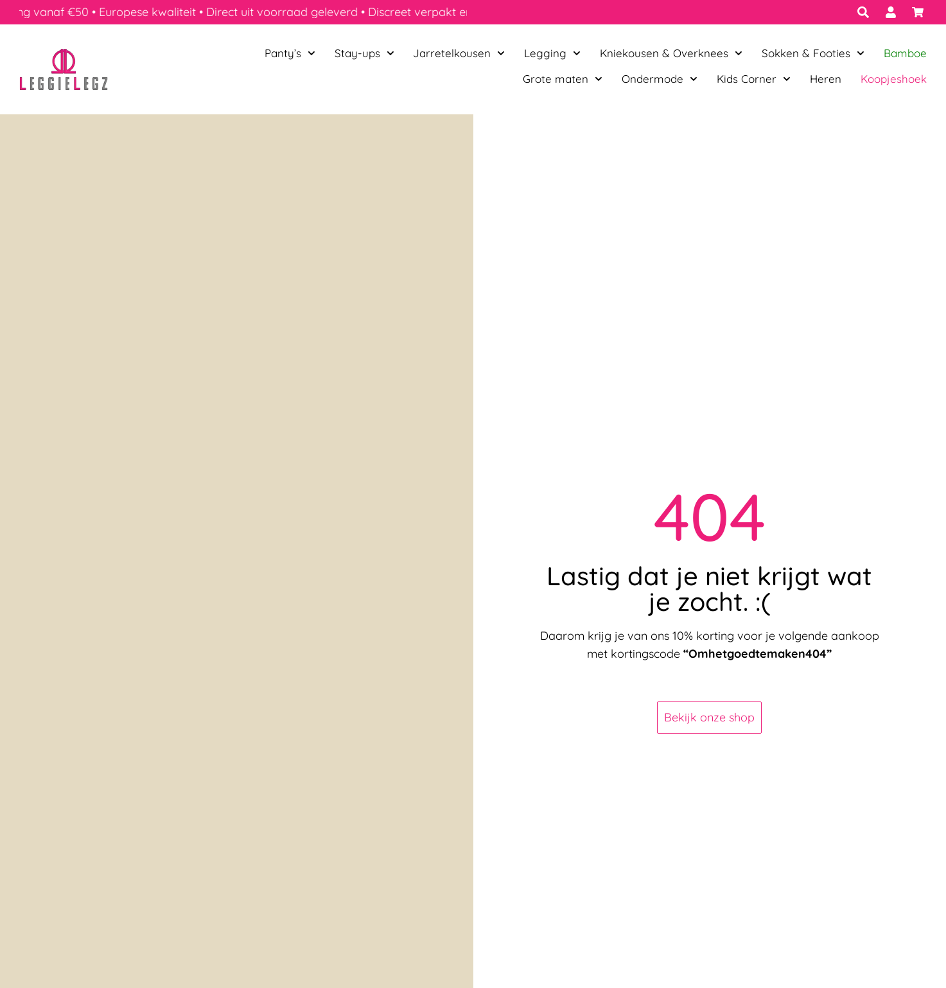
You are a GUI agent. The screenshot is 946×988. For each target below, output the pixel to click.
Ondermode (659, 79)
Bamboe (905, 53)
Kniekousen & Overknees (671, 53)
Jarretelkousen (459, 53)
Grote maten (562, 79)
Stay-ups (364, 53)
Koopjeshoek (894, 78)
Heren (825, 78)
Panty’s (290, 53)
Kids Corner (754, 79)
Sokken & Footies (813, 53)
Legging (552, 53)
